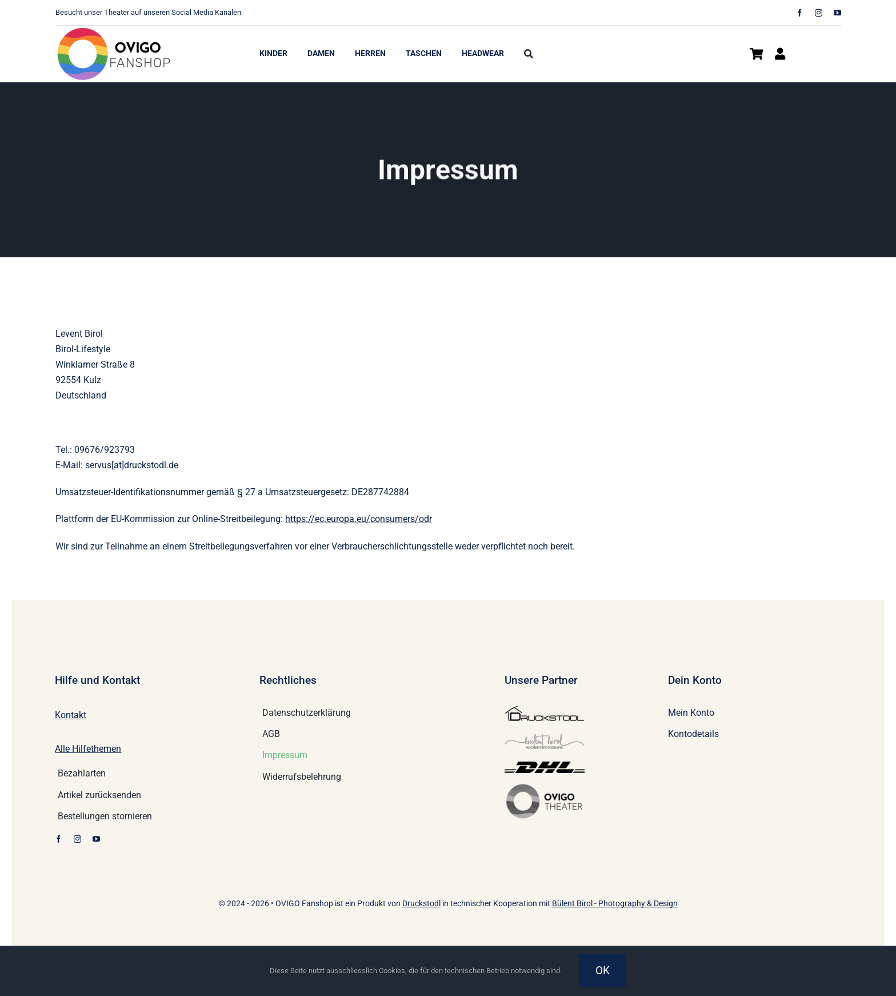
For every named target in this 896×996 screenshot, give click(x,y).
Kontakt (70, 715)
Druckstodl (421, 903)
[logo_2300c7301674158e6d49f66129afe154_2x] (115, 30)
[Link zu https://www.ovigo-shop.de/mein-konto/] (780, 54)
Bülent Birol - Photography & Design (615, 903)
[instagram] (818, 13)
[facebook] (799, 13)
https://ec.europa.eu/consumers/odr (358, 518)
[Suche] (528, 54)
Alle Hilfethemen (88, 748)
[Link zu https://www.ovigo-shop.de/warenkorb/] (756, 54)
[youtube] (837, 13)
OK (602, 970)
